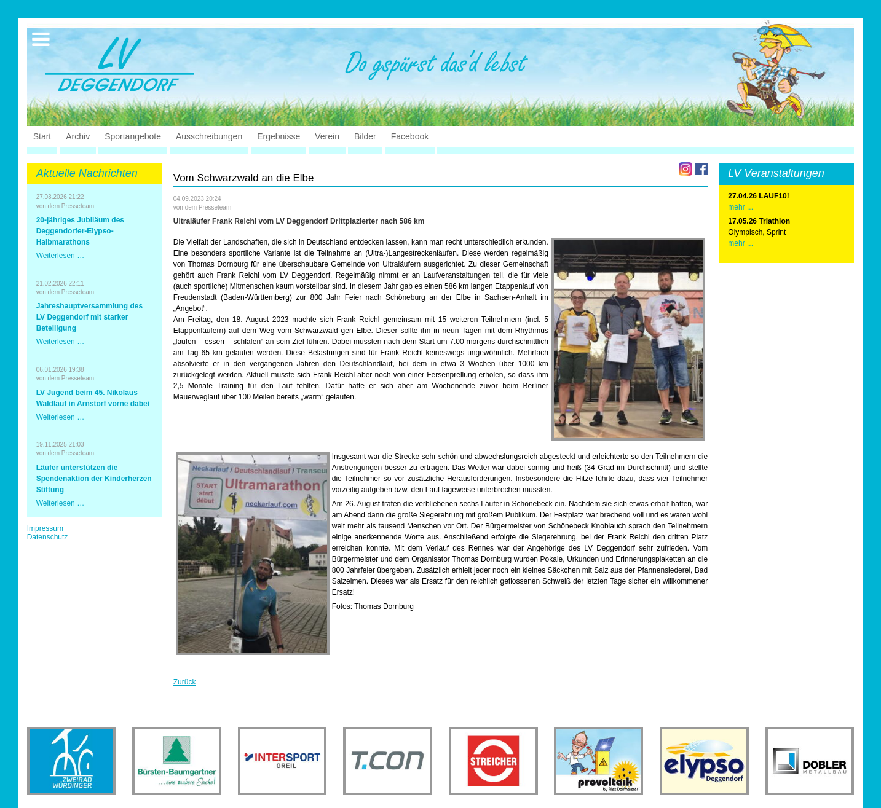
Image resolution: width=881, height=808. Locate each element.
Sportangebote (133, 136)
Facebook (410, 136)
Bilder (365, 136)
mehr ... (740, 243)
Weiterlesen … (60, 255)
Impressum (45, 528)
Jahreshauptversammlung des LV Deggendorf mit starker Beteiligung (89, 317)
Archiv (78, 136)
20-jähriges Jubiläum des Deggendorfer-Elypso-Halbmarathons (80, 231)
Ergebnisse (278, 136)
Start (42, 136)
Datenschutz (47, 537)
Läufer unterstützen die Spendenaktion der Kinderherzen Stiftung (94, 478)
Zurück (184, 682)
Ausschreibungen (209, 136)
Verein (327, 136)
